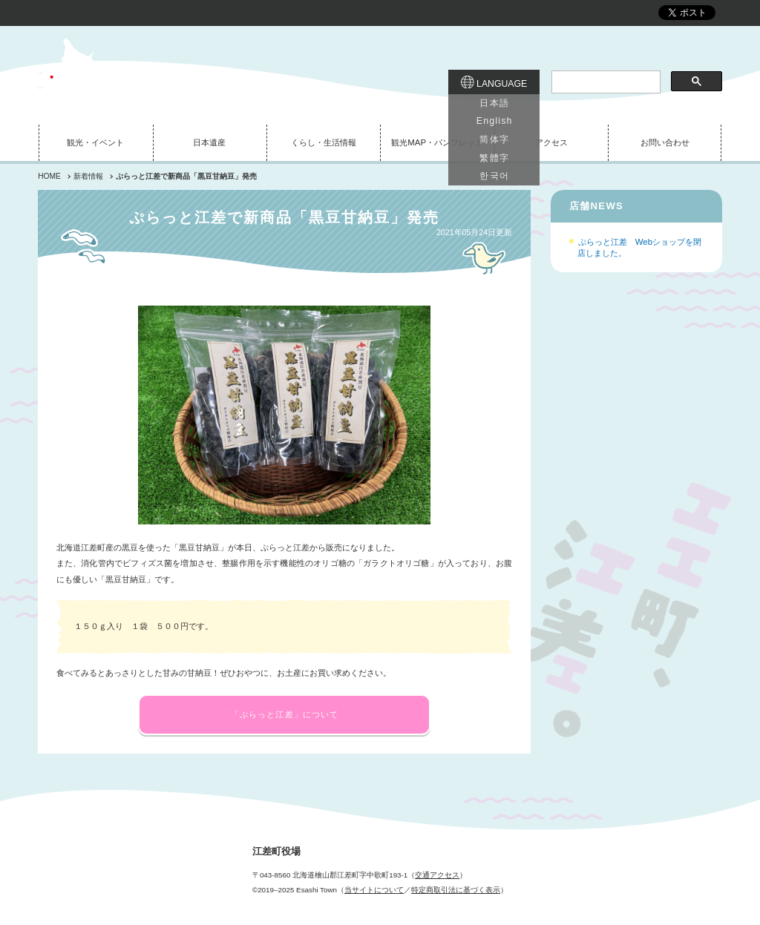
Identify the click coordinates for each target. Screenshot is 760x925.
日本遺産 (209, 142)
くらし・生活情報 (323, 142)
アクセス (551, 142)
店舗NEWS (596, 205)
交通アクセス (437, 875)
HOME (49, 176)
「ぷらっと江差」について (285, 714)
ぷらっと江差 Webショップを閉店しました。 (639, 247)
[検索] (604, 82)
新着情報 (88, 176)
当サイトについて (374, 890)
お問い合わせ (665, 142)
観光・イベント (95, 142)
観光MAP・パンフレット (437, 142)
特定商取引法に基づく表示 (455, 890)
